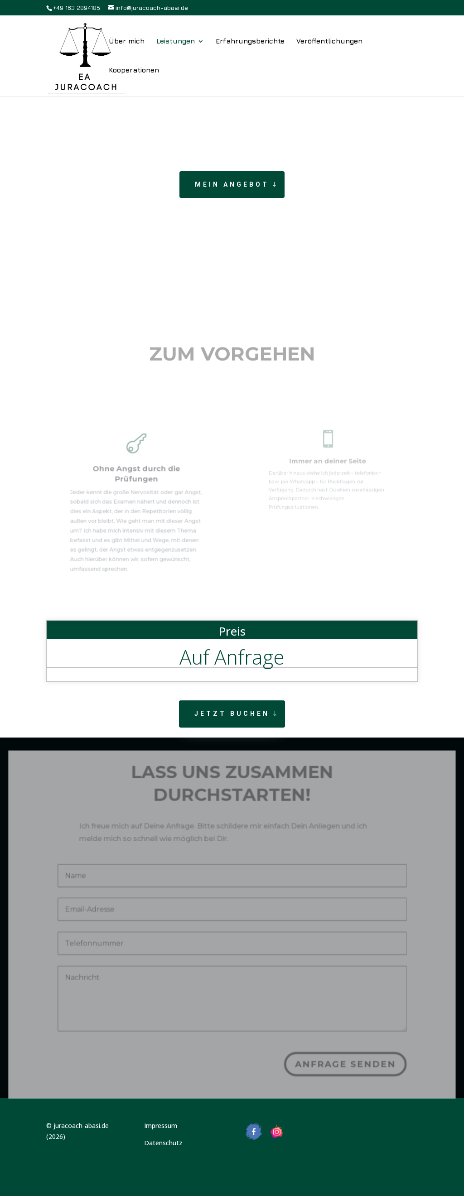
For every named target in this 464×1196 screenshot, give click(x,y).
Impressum (160, 1125)
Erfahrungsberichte (250, 41)
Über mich (127, 41)
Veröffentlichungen (329, 41)
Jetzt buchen (232, 713)
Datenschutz (163, 1142)
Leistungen (175, 41)
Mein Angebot (232, 184)
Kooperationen (134, 70)
